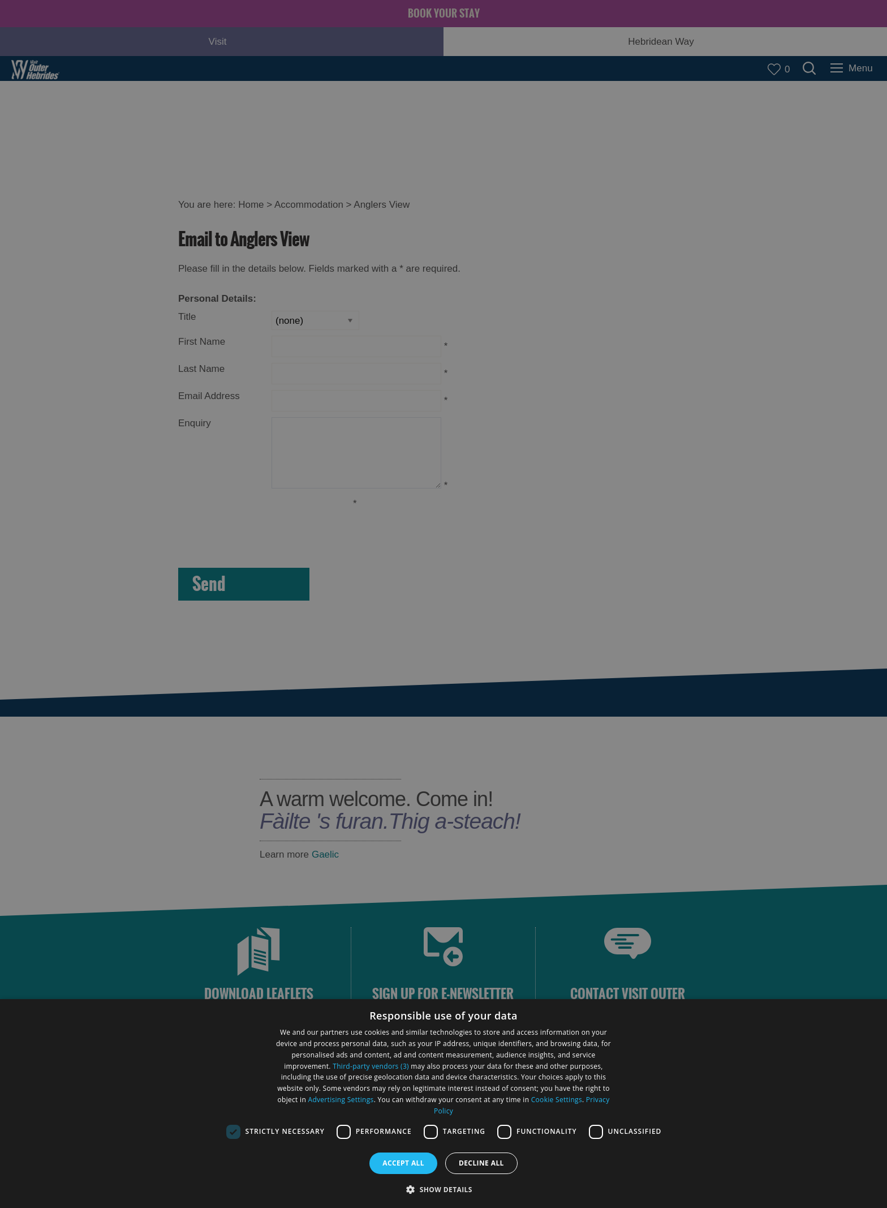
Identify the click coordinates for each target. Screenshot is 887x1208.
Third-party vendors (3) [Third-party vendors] (371, 1066)
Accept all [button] (403, 1163)
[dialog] (443, 1103)
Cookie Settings (556, 1099)
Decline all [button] (481, 1163)
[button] (443, 1188)
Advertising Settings (341, 1099)
